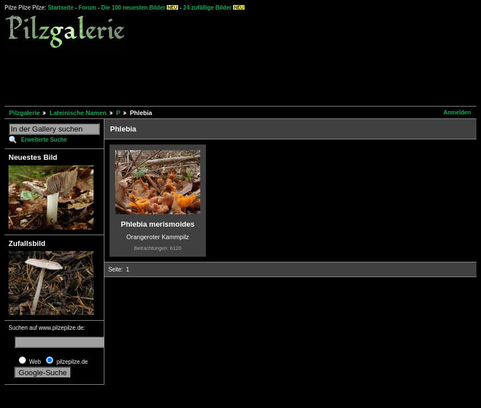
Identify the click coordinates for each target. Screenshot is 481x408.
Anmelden (457, 112)
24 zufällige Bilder (207, 8)
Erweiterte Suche (44, 140)
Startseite (61, 8)
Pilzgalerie (24, 112)
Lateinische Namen (77, 112)
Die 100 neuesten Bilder (134, 8)
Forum (87, 8)
